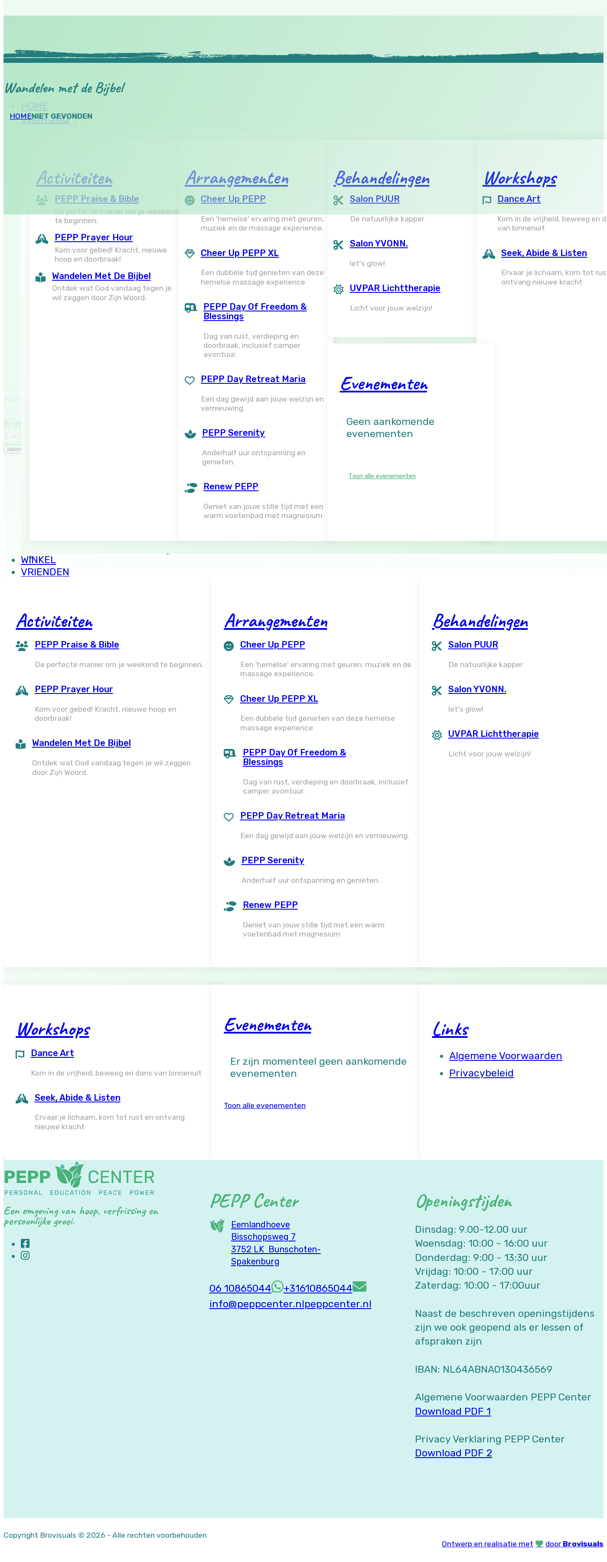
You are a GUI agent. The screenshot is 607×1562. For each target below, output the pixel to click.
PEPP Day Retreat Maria (253, 379)
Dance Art (52, 1053)
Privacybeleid (481, 1073)
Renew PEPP (230, 486)
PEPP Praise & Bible (77, 644)
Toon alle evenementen (382, 476)
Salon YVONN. (379, 243)
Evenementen (383, 383)
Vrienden (45, 572)
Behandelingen (480, 620)
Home (21, 116)
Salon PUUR (473, 644)
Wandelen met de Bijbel (101, 276)
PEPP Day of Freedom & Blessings (255, 311)
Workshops (52, 1028)
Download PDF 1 (453, 1411)
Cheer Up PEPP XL (240, 253)
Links (449, 1028)
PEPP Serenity (233, 432)
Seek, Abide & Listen (78, 1097)
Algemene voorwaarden (505, 1056)
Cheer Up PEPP (272, 644)
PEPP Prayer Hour (94, 237)
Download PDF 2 (453, 1453)
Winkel (38, 560)
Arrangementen (275, 620)
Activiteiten (54, 620)
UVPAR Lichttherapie (395, 288)
